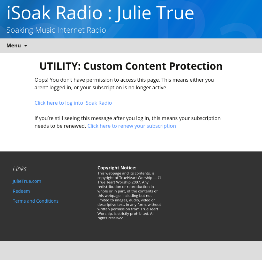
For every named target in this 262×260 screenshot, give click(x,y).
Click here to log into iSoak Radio (73, 102)
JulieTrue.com (27, 181)
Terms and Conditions (35, 201)
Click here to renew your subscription (132, 125)
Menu (13, 45)
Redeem (21, 191)
